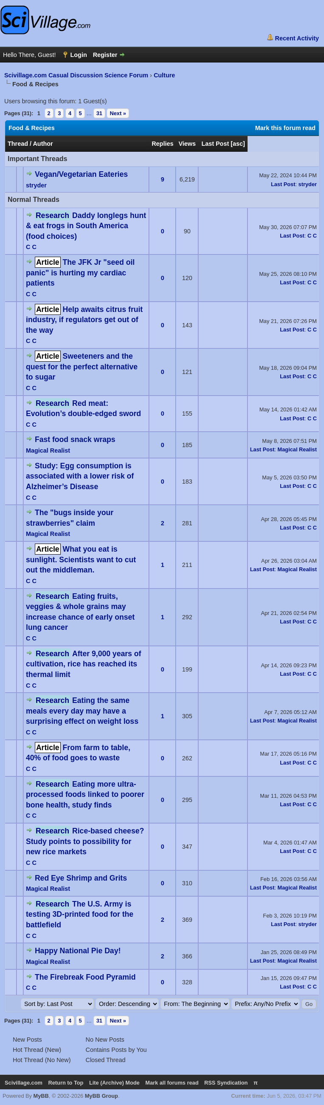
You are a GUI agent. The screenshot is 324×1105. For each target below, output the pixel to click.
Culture (164, 75)
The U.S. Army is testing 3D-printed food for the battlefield (79, 914)
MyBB (41, 1096)
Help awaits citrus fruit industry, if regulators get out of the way (84, 319)
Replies (162, 143)
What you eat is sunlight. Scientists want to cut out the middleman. (81, 559)
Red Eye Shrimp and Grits (81, 878)
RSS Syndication (226, 1083)
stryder (36, 185)
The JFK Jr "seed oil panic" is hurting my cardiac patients (80, 272)
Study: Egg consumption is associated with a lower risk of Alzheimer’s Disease (80, 476)
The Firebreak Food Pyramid (85, 977)
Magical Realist (48, 450)
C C (31, 247)
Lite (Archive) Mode (114, 1083)
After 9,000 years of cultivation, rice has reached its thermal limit (83, 664)
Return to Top (65, 1083)
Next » (118, 113)
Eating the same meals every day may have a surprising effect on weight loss (82, 710)
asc (238, 143)
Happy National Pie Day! (78, 950)
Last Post (215, 143)
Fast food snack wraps (75, 439)
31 (99, 113)
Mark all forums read (171, 1083)
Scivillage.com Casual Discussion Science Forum (76, 75)
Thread (18, 143)
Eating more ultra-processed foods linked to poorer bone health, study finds (85, 794)
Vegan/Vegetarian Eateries (81, 174)
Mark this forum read (285, 128)
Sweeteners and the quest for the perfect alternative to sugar (82, 366)
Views (187, 143)
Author (43, 143)
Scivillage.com (23, 1083)
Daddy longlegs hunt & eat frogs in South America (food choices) (86, 226)
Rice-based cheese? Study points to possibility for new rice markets (85, 841)
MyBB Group (101, 1096)
